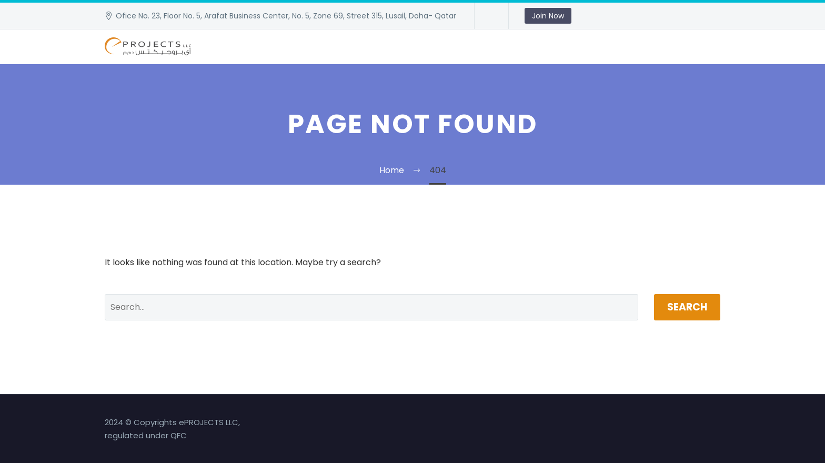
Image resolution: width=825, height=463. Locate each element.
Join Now (548, 16)
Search (687, 307)
